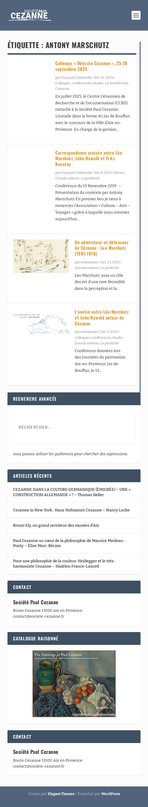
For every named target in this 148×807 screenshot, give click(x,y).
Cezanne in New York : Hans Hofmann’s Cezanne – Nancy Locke (71, 510)
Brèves (119, 173)
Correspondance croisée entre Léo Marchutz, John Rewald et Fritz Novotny (88, 158)
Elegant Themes (61, 794)
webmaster (89, 262)
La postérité (90, 178)
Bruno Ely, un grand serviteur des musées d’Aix (56, 525)
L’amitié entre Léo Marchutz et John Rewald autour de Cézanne (102, 317)
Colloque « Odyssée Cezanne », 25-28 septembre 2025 (91, 66)
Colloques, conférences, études (79, 83)
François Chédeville (76, 78)
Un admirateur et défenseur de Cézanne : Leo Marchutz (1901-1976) (102, 248)
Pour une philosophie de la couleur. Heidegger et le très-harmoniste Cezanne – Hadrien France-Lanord (64, 563)
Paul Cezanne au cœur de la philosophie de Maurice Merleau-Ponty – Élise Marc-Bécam (69, 543)
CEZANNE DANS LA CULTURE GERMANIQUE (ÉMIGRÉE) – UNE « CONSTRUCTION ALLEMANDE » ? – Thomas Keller (72, 492)
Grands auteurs (67, 178)
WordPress (110, 794)
